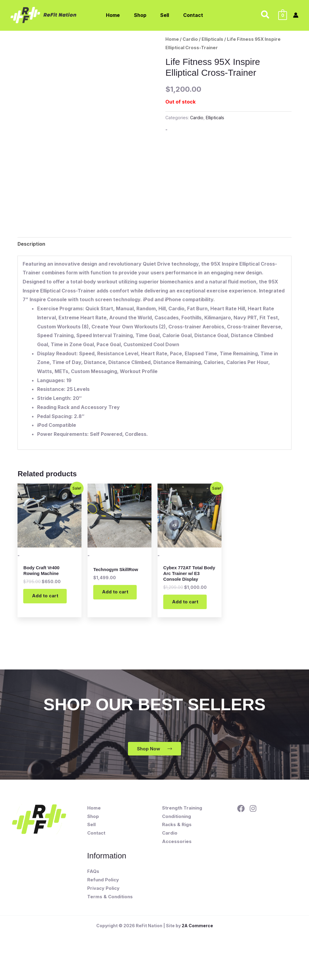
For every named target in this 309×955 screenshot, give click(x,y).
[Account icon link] (295, 15)
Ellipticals (212, 39)
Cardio (190, 39)
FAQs (93, 874)
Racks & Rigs (177, 828)
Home (172, 39)
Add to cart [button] (46, 598)
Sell (91, 828)
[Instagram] (253, 812)
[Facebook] (241, 812)
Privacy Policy (103, 891)
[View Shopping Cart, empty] (282, 15)
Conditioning (176, 819)
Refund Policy (103, 883)
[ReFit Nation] (44, 14)
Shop (93, 819)
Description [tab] (32, 244)
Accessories (177, 845)
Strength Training (182, 811)
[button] (265, 15)
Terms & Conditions (110, 899)
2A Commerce (197, 928)
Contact (96, 836)
